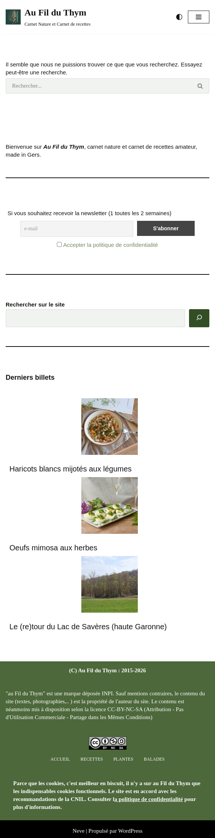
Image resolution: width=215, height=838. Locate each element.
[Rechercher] (99, 86)
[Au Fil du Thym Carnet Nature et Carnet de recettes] (48, 17)
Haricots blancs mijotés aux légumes (70, 469)
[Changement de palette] (179, 17)
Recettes (92, 759)
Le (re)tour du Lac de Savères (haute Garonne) (88, 626)
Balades (154, 759)
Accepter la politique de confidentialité (110, 245)
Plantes (123, 759)
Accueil (60, 759)
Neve (79, 831)
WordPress (130, 831)
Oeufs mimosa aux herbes (53, 548)
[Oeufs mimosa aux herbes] (109, 506)
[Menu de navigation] (198, 17)
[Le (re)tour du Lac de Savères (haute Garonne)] (109, 585)
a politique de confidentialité (148, 799)
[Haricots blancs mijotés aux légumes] (109, 427)
